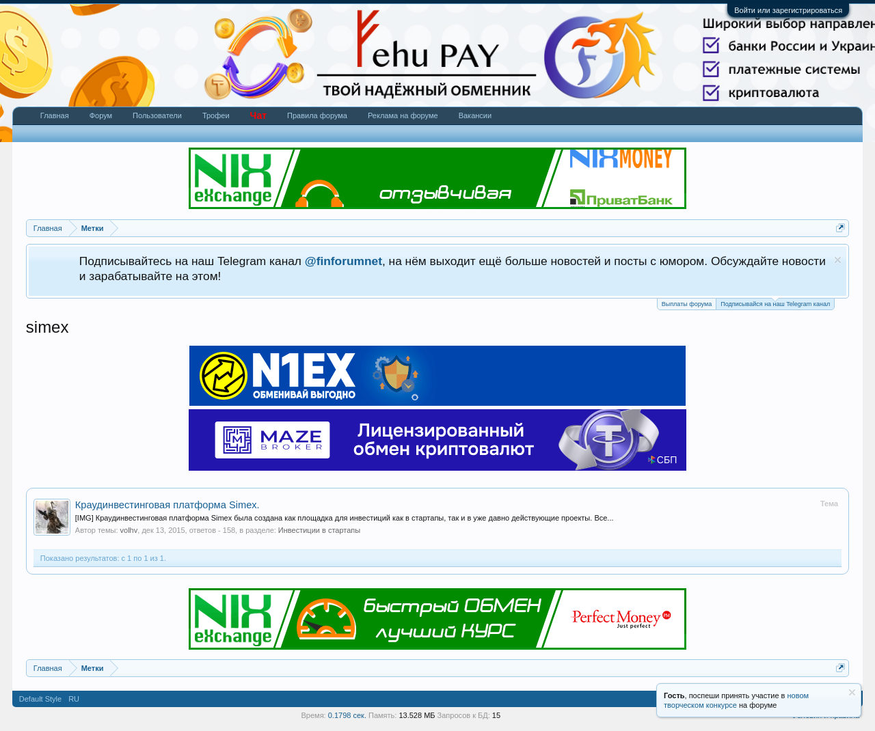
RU (73, 699)
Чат (258, 115)
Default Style (40, 699)
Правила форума (317, 115)
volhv (129, 530)
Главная (54, 115)
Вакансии (475, 115)
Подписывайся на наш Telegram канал (775, 303)
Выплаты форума (687, 304)
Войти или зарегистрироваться (788, 10)
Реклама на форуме (403, 115)
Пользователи (157, 115)
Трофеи (216, 115)
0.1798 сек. (347, 715)
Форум (101, 115)
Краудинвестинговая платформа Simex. (167, 504)
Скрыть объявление (838, 260)
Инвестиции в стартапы (319, 530)
